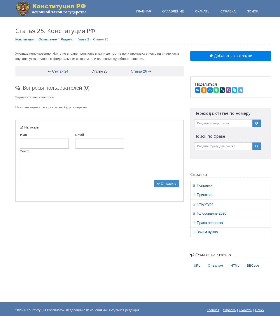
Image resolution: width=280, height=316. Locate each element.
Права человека (208, 223)
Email (79, 135)
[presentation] (53, 188)
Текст (24, 151)
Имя (23, 135)
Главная (213, 310)
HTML (235, 265)
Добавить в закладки (230, 56)
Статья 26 (141, 71)
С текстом (215, 265)
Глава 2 (83, 39)
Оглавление (47, 39)
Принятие (202, 195)
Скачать (245, 310)
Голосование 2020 (209, 213)
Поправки (202, 185)
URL (197, 265)
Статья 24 (58, 71)
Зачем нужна (205, 232)
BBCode (253, 265)
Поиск (259, 310)
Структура (203, 204)
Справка (228, 11)
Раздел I (67, 39)
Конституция (25, 39)
